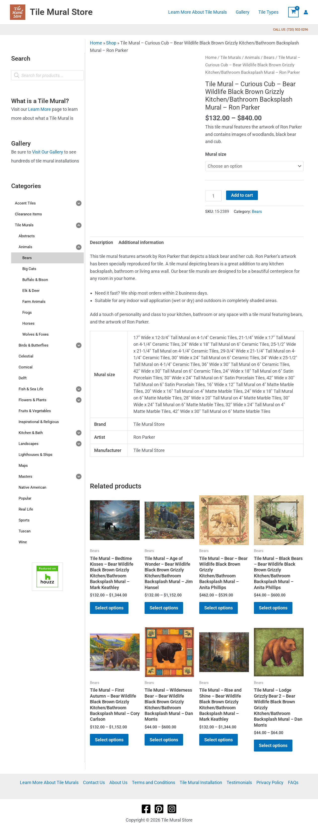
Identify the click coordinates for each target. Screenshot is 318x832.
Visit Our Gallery (47, 152)
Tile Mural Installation (201, 782)
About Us (118, 782)
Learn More (39, 109)
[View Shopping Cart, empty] (293, 12)
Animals (252, 57)
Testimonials (239, 782)
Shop (111, 42)
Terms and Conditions (153, 782)
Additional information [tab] (141, 242)
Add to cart (242, 195)
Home (96, 42)
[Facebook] (146, 809)
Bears (269, 57)
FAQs (293, 782)
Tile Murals (230, 57)
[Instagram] (172, 809)
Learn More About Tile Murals (49, 782)
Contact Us (94, 782)
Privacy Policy (269, 782)
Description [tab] (101, 242)
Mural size (215, 154)
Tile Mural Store (61, 12)
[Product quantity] (213, 196)
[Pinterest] (159, 809)
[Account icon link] (306, 12)
